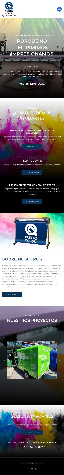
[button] (4, 360)
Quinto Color (10, 15)
